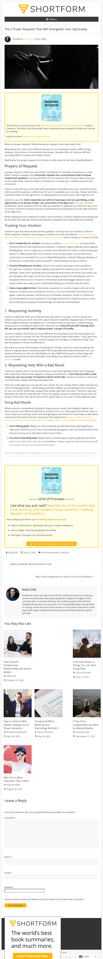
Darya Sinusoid (83, 672)
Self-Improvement (50, 552)
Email (8, 872)
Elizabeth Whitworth (16, 732)
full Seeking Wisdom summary (51, 519)
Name (8, 856)
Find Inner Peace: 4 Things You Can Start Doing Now (84, 665)
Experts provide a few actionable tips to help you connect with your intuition (50, 236)
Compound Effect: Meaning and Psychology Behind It (46, 725)
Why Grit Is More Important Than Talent (16, 779)
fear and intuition (70, 243)
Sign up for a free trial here (36, 136)
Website (9, 887)
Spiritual (65, 552)
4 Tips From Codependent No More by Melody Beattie (86, 725)
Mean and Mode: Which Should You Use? (30, 564)
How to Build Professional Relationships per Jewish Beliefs (17, 667)
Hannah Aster (83, 732)
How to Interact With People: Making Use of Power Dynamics (16, 725)
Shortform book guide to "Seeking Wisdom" (63, 125)
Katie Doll (28, 38)
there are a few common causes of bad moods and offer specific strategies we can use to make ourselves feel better (50, 419)
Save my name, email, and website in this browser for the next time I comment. (44, 899)
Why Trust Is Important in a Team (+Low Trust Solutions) (65, 576)
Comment (10, 817)
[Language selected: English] (87, 956)
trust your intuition (83, 202)
